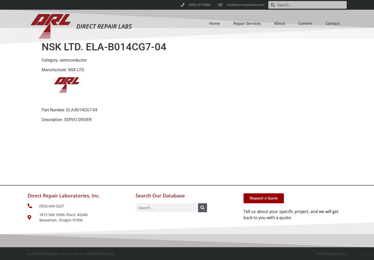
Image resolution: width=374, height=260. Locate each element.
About (279, 23)
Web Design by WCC (332, 253)
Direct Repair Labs (104, 26)
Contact (333, 23)
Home (214, 23)
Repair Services (247, 23)
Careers (305, 23)
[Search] (202, 207)
